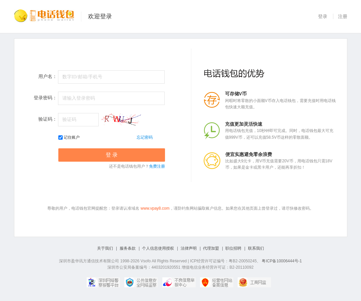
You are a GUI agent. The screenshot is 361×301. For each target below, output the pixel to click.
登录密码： (45, 97)
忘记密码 (145, 137)
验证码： (47, 119)
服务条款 (128, 248)
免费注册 (157, 166)
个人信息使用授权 (158, 248)
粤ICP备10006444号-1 (282, 261)
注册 (342, 16)
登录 (322, 16)
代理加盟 (211, 248)
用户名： (47, 76)
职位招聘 (233, 248)
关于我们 (105, 248)
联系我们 (256, 248)
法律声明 (189, 248)
